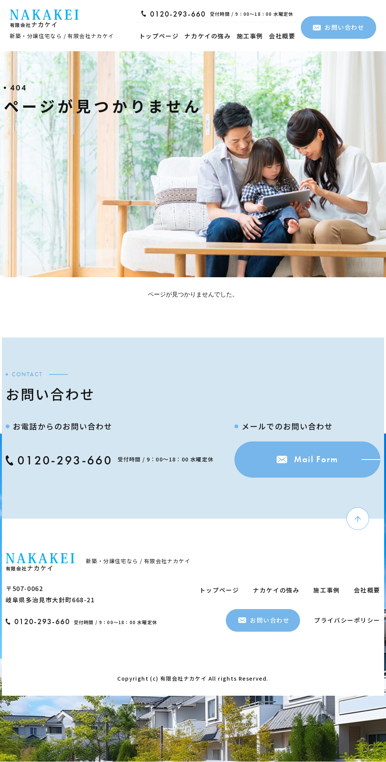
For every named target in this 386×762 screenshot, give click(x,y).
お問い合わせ (339, 27)
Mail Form (305, 460)
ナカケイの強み (207, 35)
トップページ (159, 35)
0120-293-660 (173, 14)
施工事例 (250, 35)
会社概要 (282, 35)
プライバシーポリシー (347, 620)
